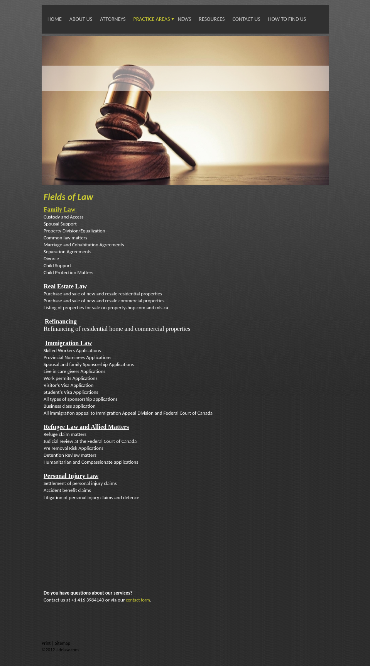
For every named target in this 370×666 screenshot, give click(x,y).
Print (47, 643)
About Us (80, 19)
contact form (138, 600)
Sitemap (62, 643)
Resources (212, 19)
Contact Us (246, 19)
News (184, 19)
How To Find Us (287, 19)
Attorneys (112, 19)
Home (54, 19)
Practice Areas (151, 19)
